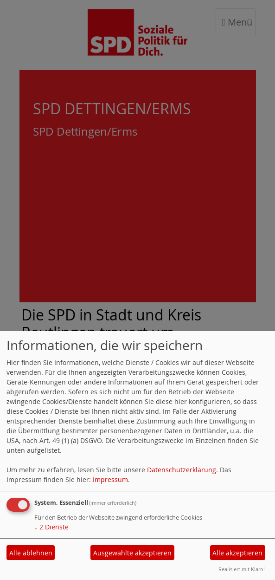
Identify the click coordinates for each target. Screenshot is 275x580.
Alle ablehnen (30, 552)
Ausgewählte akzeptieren (132, 552)
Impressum (110, 479)
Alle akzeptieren (237, 552)
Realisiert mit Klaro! (241, 569)
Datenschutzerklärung (181, 469)
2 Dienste (51, 526)
